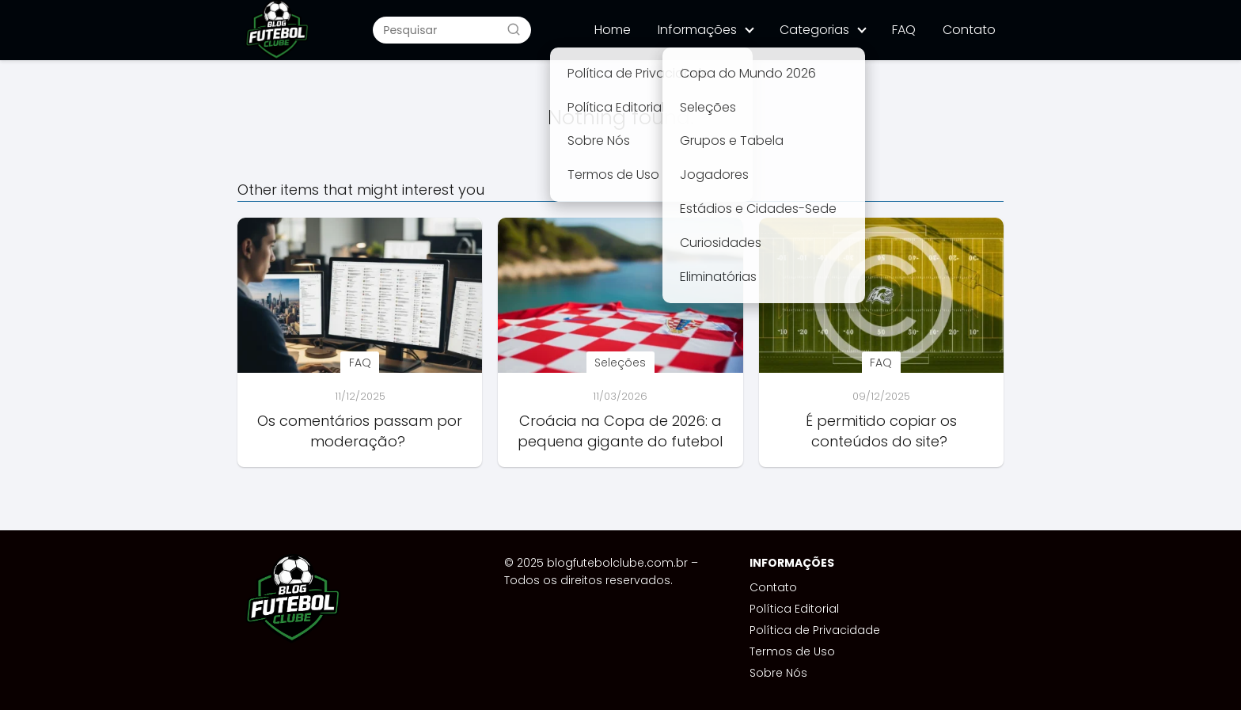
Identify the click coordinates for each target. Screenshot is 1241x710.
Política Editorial (794, 609)
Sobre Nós (778, 673)
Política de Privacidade (815, 630)
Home (612, 30)
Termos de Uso (792, 651)
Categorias (814, 30)
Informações (697, 30)
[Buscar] (513, 29)
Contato (969, 30)
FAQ (904, 30)
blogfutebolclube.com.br (617, 563)
